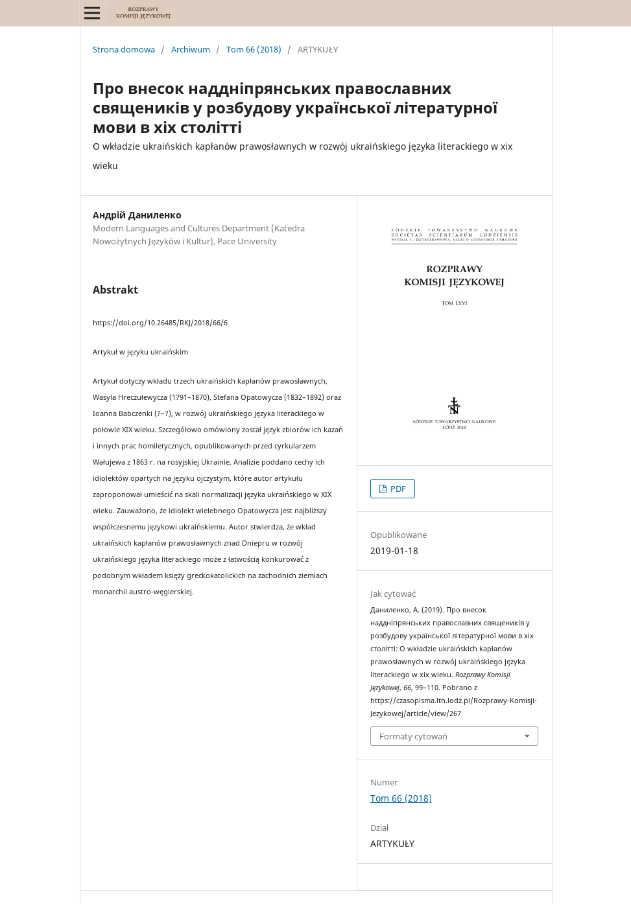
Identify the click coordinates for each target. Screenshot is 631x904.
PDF (397, 488)
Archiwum (190, 49)
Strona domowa (124, 49)
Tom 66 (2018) (253, 49)
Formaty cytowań (413, 736)
